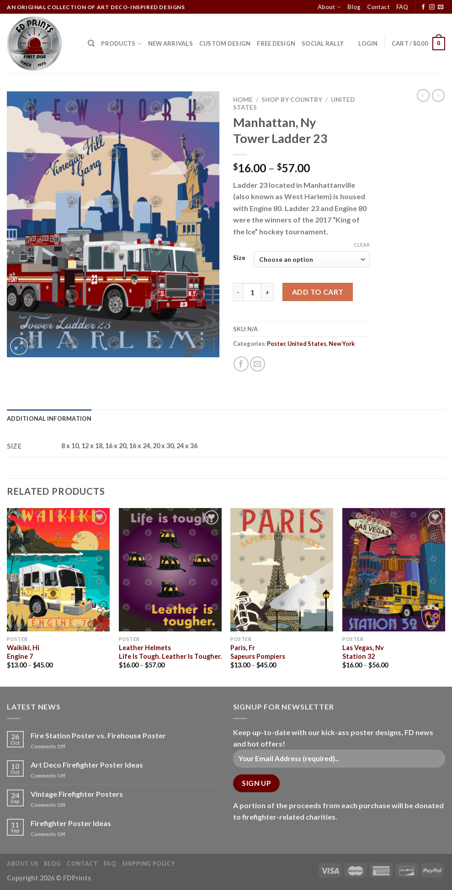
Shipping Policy (148, 863)
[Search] (91, 43)
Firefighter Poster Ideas (71, 823)
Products (121, 43)
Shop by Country (291, 99)
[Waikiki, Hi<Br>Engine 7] (58, 569)
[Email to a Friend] (257, 363)
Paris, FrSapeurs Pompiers (257, 652)
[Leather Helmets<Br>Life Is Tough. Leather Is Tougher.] (170, 569)
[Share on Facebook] (241, 363)
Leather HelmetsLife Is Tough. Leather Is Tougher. (170, 652)
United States (306, 343)
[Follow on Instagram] (432, 7)
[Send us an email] (440, 7)
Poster (276, 343)
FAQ (402, 7)
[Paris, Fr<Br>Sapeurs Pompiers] (281, 569)
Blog (354, 7)
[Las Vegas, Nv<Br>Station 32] (393, 569)
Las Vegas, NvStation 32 (363, 652)
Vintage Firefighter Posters (77, 793)
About (329, 7)
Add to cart (318, 291)
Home (243, 99)
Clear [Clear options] (362, 245)
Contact (378, 7)
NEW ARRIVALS (170, 43)
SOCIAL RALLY (323, 43)
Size (239, 258)
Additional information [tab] (49, 418)
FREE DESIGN (276, 43)
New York (342, 343)
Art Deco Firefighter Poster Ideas (87, 764)
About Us (22, 863)
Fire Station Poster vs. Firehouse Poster (98, 735)
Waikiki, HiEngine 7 (23, 652)
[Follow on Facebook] (423, 7)
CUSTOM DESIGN (224, 43)
